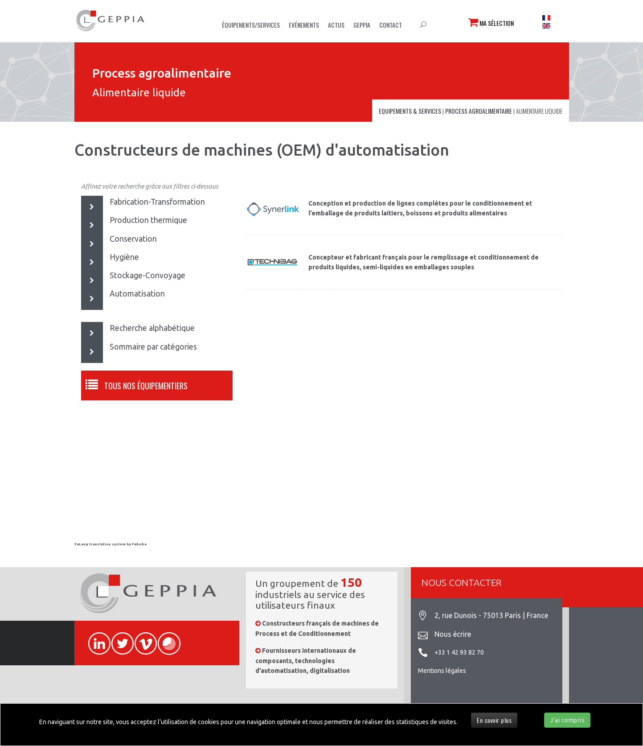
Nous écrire (452, 634)
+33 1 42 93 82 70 (459, 652)
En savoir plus (494, 720)
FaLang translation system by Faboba (110, 544)
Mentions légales (442, 670)
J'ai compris (567, 720)
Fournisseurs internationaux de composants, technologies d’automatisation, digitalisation (305, 660)
